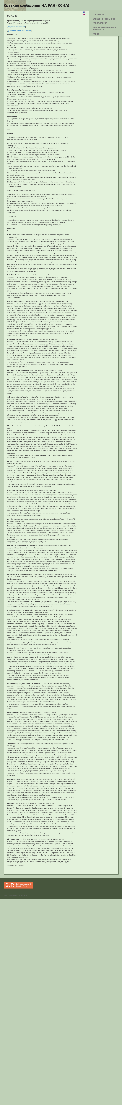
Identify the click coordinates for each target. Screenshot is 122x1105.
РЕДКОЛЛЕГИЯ (100, 23)
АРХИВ (96, 34)
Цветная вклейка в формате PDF (19, 31)
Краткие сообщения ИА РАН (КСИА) (36, 5)
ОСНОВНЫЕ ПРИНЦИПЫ (104, 19)
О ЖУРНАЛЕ (98, 15)
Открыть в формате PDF (16, 27)
